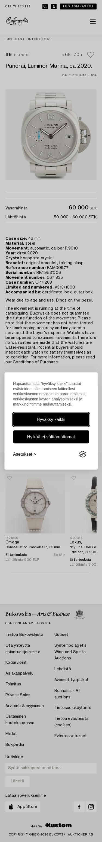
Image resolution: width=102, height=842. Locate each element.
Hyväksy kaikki (51, 419)
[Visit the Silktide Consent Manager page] (82, 454)
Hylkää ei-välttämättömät (51, 437)
